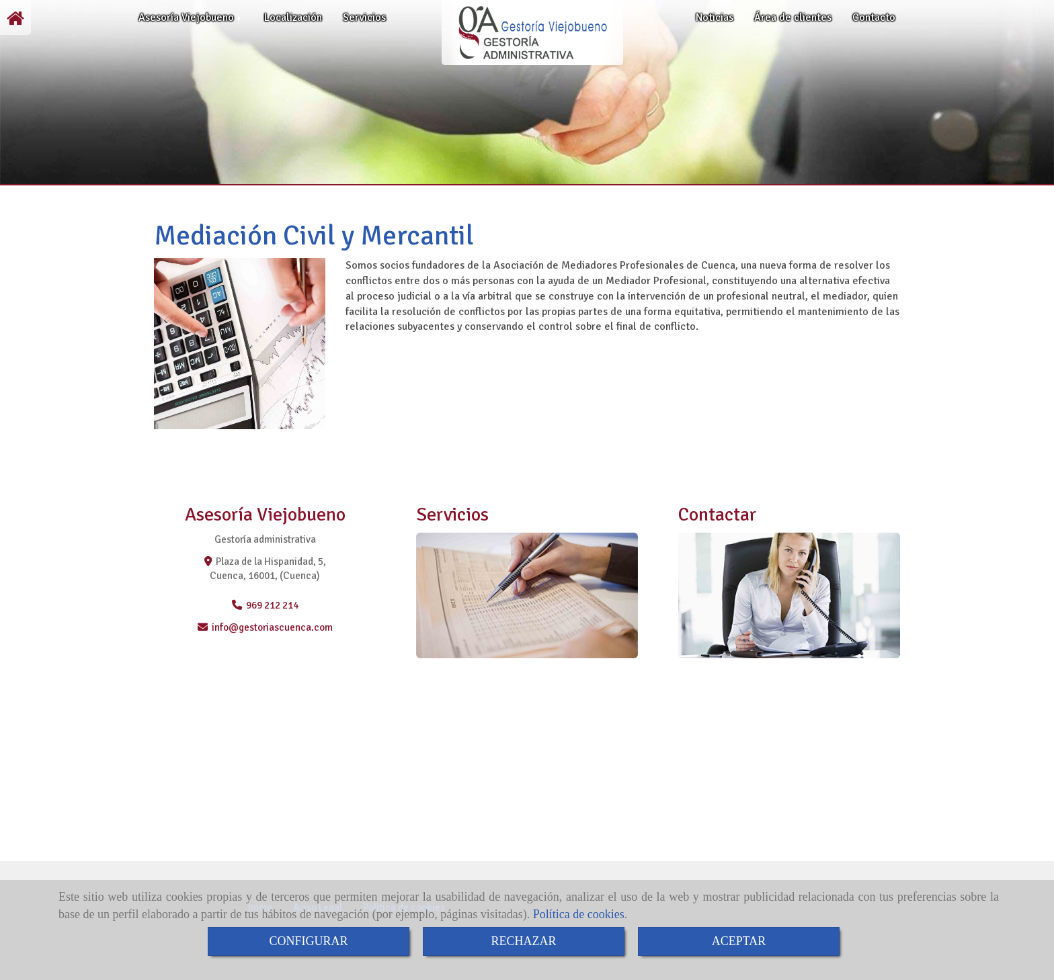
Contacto (873, 17)
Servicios (364, 17)
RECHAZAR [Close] (523, 941)
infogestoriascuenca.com (272, 627)
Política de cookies (578, 914)
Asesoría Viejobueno (190, 17)
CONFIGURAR (308, 941)
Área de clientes (793, 17)
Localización (293, 17)
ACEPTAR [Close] (739, 941)
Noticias (714, 17)
